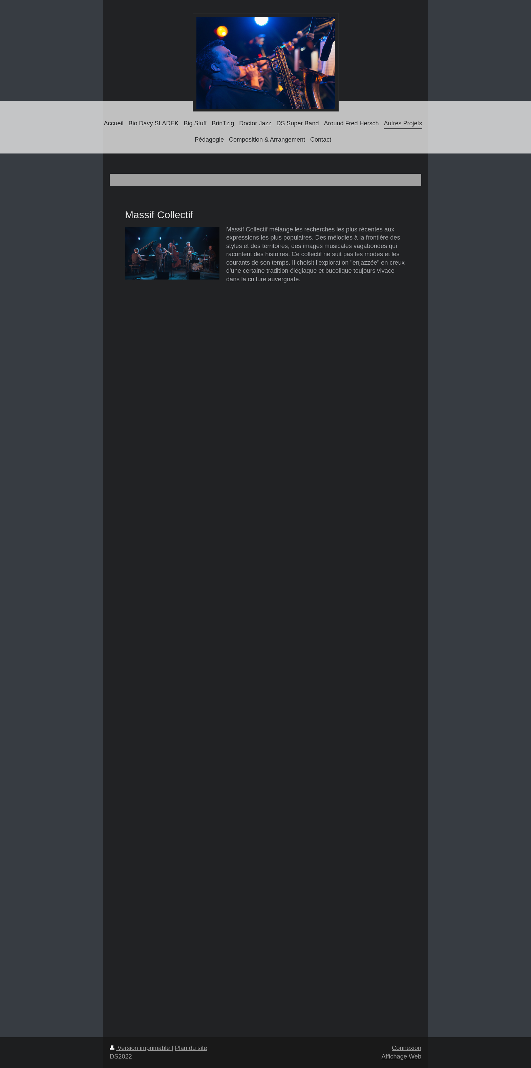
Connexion (406, 1048)
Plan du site (191, 1048)
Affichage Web (401, 1056)
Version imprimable (141, 1048)
